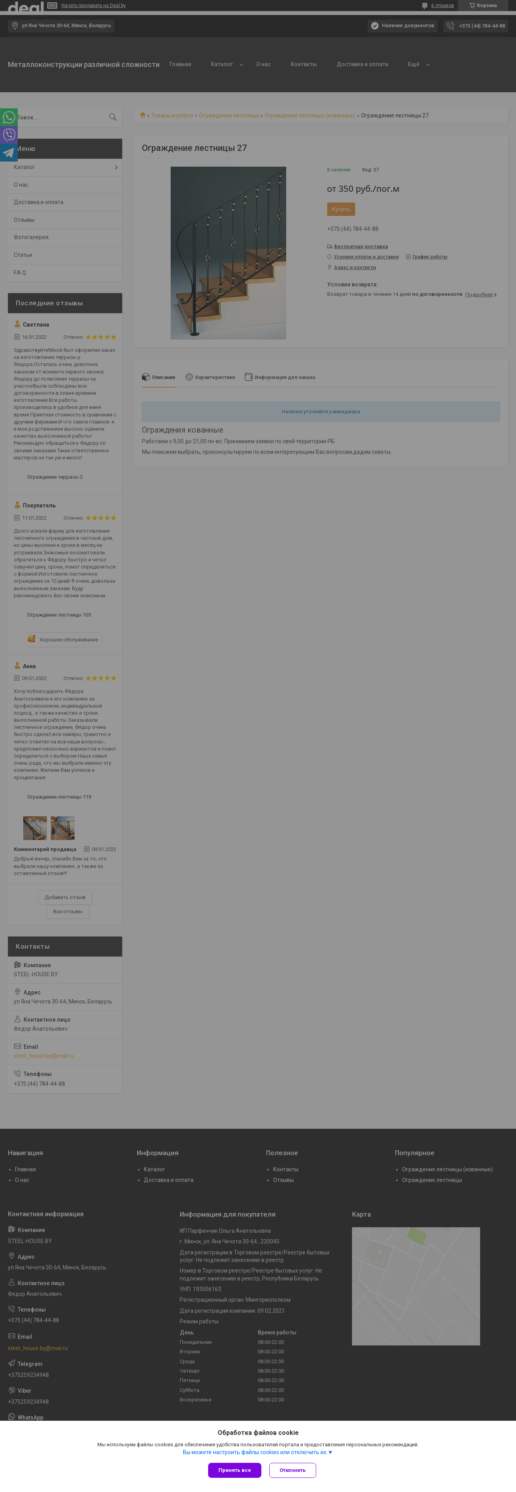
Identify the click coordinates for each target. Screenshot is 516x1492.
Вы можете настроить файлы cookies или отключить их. (255, 1452)
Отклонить (292, 1470)
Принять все (234, 1470)
